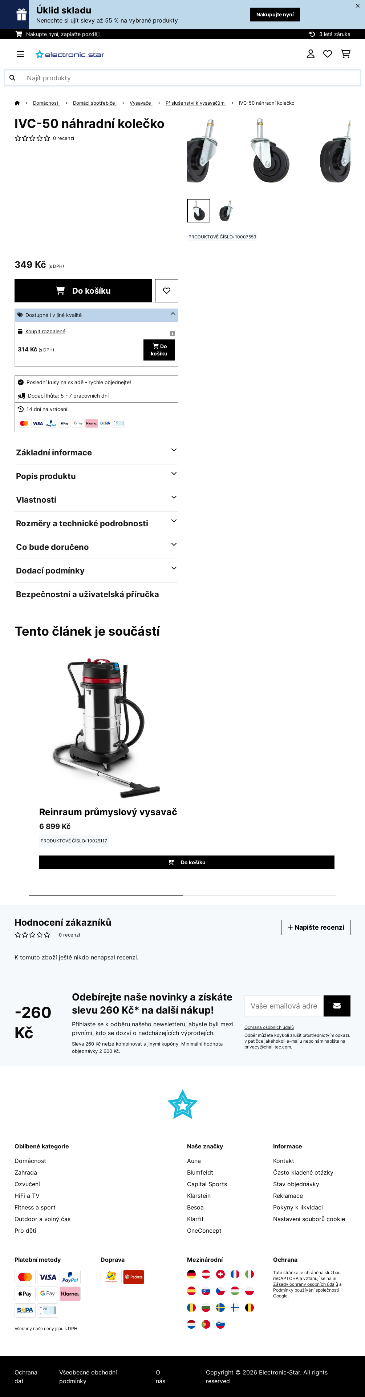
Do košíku (83, 290)
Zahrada (26, 1172)
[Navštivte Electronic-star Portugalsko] (206, 1324)
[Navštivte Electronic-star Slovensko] (206, 1291)
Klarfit (195, 1219)
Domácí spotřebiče (95, 103)
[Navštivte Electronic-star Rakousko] (206, 1274)
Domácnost (46, 103)
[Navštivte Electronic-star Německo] (191, 1274)
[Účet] (311, 54)
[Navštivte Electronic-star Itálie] (249, 1274)
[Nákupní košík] (345, 54)
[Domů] (24, 103)
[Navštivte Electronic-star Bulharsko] (206, 1307)
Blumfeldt (200, 1172)
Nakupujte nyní (275, 14)
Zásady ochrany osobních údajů (305, 1284)
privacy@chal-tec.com (267, 1047)
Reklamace (288, 1195)
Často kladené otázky (303, 1172)
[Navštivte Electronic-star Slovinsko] (220, 1324)
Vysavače (141, 103)
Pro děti (25, 1230)
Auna (194, 1160)
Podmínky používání (294, 1290)
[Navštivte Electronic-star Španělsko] (191, 1291)
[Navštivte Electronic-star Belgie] (249, 1307)
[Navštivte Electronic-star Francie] (235, 1274)
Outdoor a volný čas (42, 1219)
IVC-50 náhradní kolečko (267, 103)
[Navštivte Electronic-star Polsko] (249, 1291)
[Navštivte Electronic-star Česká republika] (220, 1291)
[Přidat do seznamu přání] (166, 290)
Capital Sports (207, 1184)
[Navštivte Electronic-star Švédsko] (220, 1307)
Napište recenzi (315, 927)
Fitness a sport (35, 1207)
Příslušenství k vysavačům (196, 103)
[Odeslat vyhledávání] (12, 77)
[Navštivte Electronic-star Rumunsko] (191, 1307)
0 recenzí (63, 138)
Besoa (195, 1207)
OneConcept (204, 1230)
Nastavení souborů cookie (309, 1219)
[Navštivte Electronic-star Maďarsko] (235, 1291)
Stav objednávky (296, 1184)
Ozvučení (27, 1184)
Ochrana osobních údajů (269, 1027)
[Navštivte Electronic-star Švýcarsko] (220, 1274)
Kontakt (283, 1160)
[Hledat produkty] (182, 77)
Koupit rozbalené (45, 331)
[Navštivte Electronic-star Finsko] (235, 1307)
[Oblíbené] (327, 54)
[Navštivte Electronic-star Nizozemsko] (191, 1324)
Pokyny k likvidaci (298, 1207)
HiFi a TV (27, 1195)
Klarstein (199, 1195)
